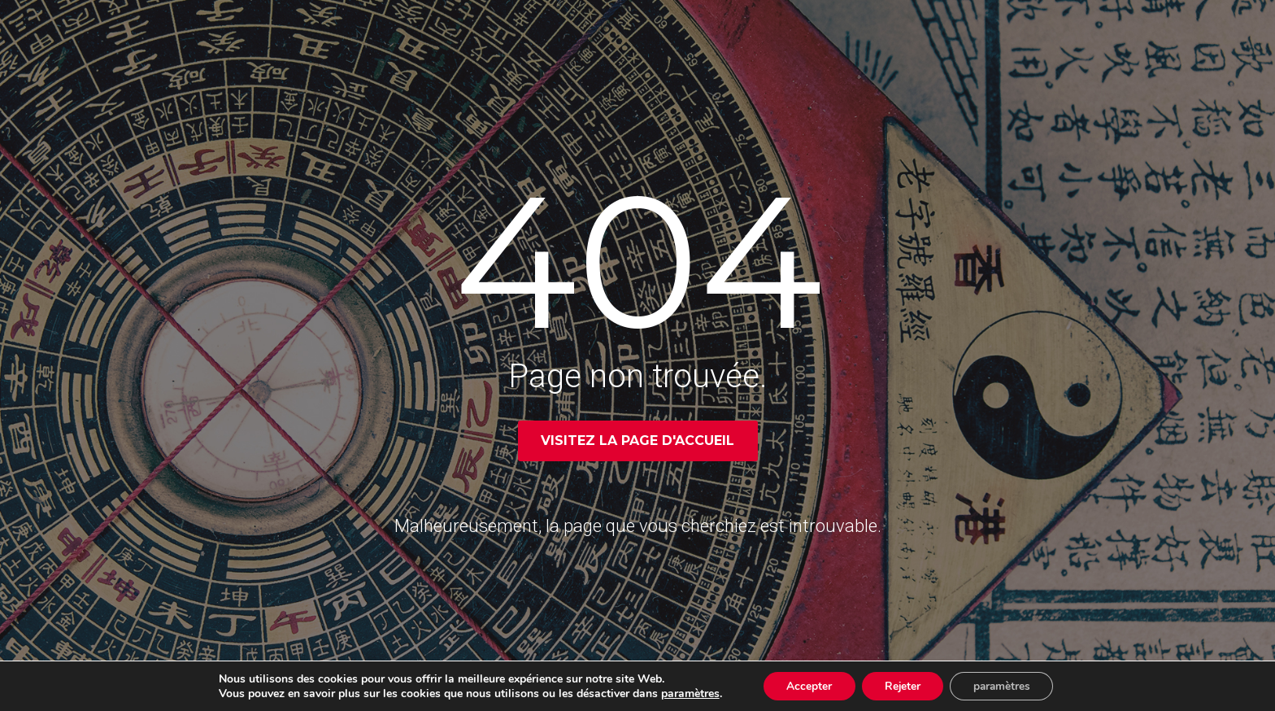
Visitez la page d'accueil (637, 440)
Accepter (806, 685)
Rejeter (902, 685)
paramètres (684, 693)
